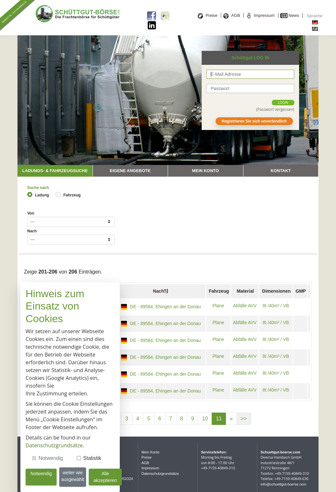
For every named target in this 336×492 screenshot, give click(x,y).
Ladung (42, 195)
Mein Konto (205, 170)
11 (219, 418)
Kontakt (281, 170)
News (293, 15)
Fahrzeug (72, 195)
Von (30, 213)
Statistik (92, 458)
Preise (212, 15)
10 (205, 418)
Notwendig (51, 458)
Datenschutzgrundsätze (160, 473)
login (283, 102)
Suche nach (38, 187)
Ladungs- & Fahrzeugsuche (55, 170)
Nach (32, 231)
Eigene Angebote (130, 170)
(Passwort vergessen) (275, 109)
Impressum (264, 15)
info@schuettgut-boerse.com (283, 484)
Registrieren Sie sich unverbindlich (254, 121)
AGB (235, 15)
